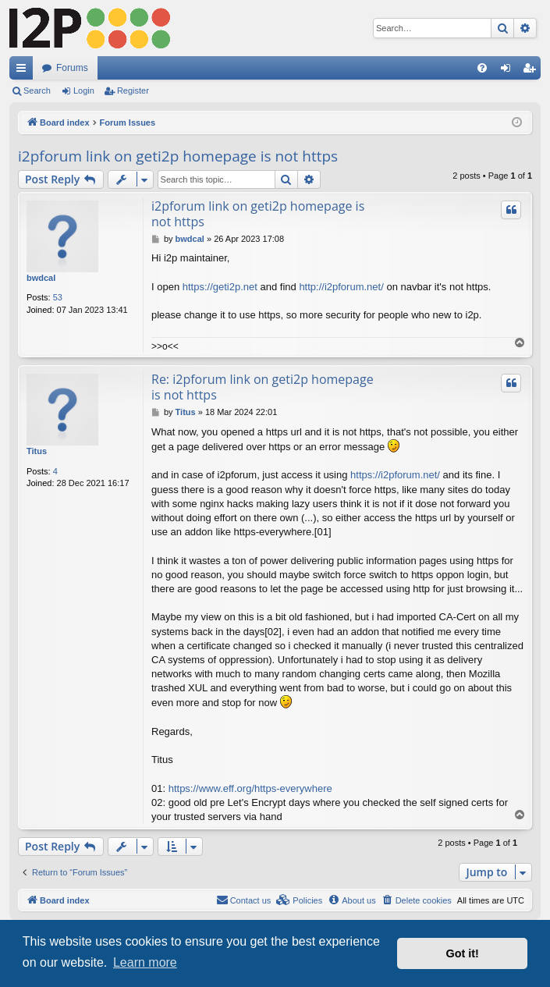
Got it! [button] (462, 953)
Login (83, 90)
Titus (37, 451)
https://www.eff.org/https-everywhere (250, 788)
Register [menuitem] (532, 71)
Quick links (24, 71)
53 (57, 297)
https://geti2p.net (220, 287)
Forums (72, 67)
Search (37, 90)
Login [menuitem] (509, 71)
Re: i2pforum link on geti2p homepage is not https (262, 387)
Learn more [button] (145, 962)
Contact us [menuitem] (243, 899)
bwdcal (41, 277)
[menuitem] (482, 68)
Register (133, 90)
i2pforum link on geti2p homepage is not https (178, 156)
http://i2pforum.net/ (341, 287)
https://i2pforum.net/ (395, 475)
